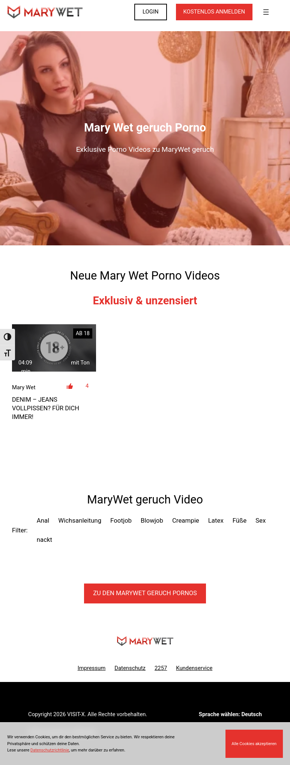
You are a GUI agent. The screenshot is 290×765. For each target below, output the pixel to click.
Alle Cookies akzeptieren (253, 743)
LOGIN (150, 11)
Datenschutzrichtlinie (49, 750)
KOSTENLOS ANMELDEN (214, 11)
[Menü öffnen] (265, 12)
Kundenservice (194, 668)
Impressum (92, 668)
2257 (161, 668)
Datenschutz (130, 668)
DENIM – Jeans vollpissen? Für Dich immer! (45, 408)
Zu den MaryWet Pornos (145, 593)
